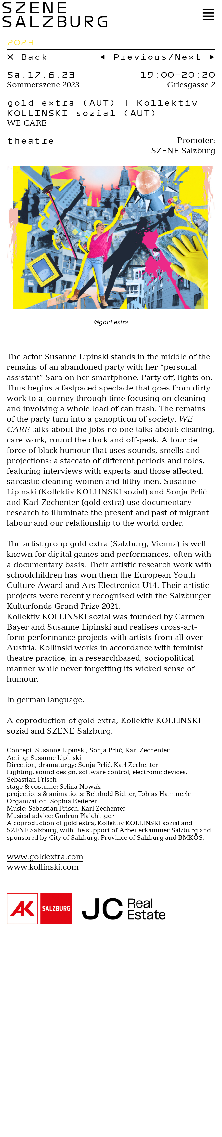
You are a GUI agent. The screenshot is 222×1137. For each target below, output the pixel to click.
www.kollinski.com (43, 867)
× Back (27, 56)
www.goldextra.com (45, 856)
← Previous (133, 56)
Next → (194, 56)
